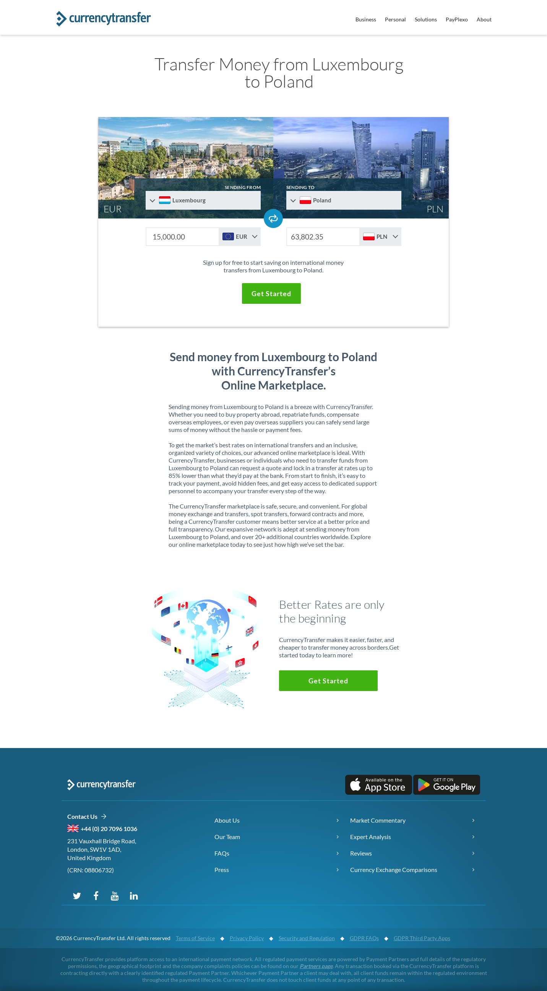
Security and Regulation (307, 938)
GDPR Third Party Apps (422, 938)
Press (221, 869)
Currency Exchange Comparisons (393, 869)
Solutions (426, 19)
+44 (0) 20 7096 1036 (109, 828)
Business (365, 19)
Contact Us (87, 817)
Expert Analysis (370, 836)
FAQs (221, 853)
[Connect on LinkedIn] (134, 895)
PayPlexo (457, 19)
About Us (227, 820)
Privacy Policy (247, 938)
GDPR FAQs (364, 938)
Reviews (361, 853)
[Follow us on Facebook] (96, 895)
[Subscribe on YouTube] (115, 895)
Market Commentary (378, 820)
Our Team (227, 836)
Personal (395, 19)
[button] (271, 293)
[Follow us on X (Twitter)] (76, 895)
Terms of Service (195, 938)
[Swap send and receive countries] (273, 218)
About (484, 19)
